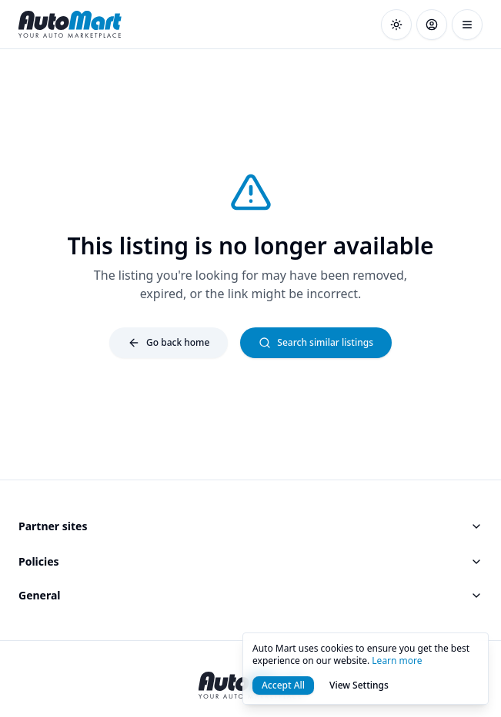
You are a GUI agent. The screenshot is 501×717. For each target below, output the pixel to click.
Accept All (283, 685)
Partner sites (250, 526)
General (250, 595)
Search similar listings (316, 342)
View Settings (359, 685)
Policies (250, 561)
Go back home (168, 342)
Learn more (397, 660)
